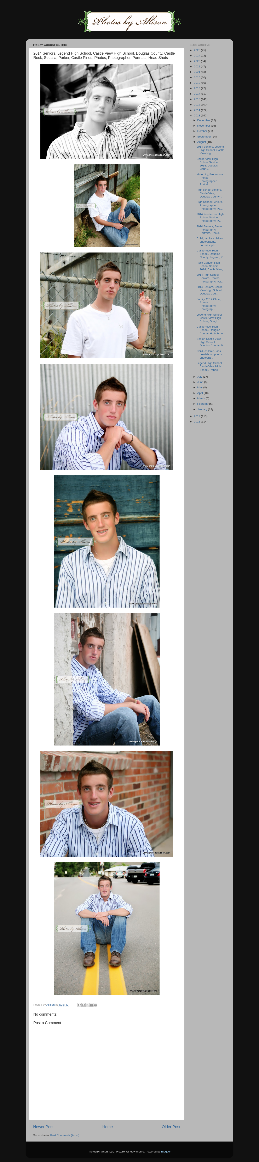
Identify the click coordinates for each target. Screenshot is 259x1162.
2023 (197, 61)
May (200, 387)
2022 (197, 66)
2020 (197, 77)
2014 (197, 110)
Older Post (171, 1127)
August (202, 142)
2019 (197, 82)
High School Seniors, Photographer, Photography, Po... (210, 205)
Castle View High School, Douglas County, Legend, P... (211, 254)
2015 (197, 104)
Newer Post (43, 1127)
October (202, 131)
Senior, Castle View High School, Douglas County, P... (211, 342)
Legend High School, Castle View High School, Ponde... (210, 366)
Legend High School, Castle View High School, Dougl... (210, 318)
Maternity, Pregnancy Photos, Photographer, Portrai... (210, 179)
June (200, 382)
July (200, 376)
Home (107, 1127)
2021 (197, 71)
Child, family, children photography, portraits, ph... (210, 242)
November (204, 125)
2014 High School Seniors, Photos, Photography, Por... (210, 278)
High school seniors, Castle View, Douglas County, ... (210, 193)
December (204, 120)
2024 (197, 55)
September (204, 136)
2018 (197, 88)
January (202, 409)
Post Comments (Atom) (64, 1135)
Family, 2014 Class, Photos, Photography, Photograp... (209, 304)
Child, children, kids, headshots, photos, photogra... (210, 354)
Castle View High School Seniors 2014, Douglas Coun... (208, 164)
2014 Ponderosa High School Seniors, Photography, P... (210, 217)
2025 (197, 50)
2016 (197, 99)
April (200, 393)
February (203, 403)
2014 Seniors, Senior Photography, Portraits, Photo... (210, 230)
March (201, 398)
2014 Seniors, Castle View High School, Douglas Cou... (210, 290)
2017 (197, 93)
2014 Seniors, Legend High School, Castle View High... (210, 150)
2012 (197, 416)
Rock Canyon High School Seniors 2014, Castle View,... (211, 266)
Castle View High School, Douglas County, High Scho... (211, 330)
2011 (197, 421)
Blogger (166, 1151)
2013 (197, 115)
